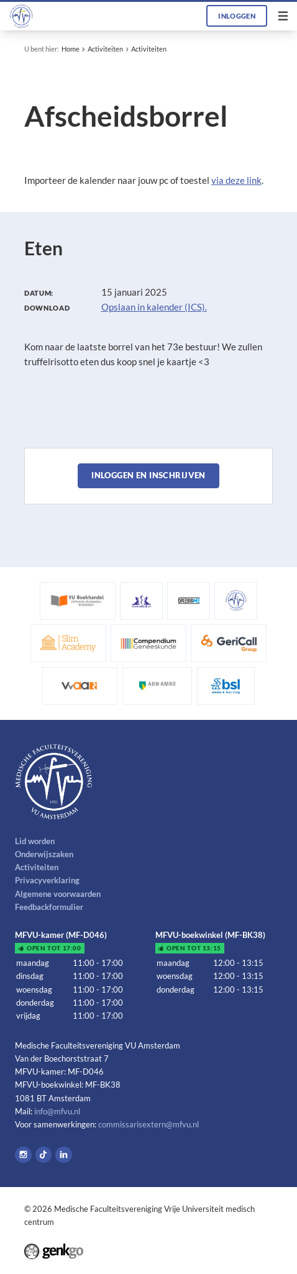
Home (71, 49)
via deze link (236, 180)
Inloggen (236, 16)
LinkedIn (63, 1155)
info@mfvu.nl (57, 1111)
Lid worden (35, 841)
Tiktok (43, 1155)
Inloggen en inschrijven (148, 475)
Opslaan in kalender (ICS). (154, 306)
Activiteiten (105, 49)
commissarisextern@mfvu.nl (148, 1124)
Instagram (23, 1155)
